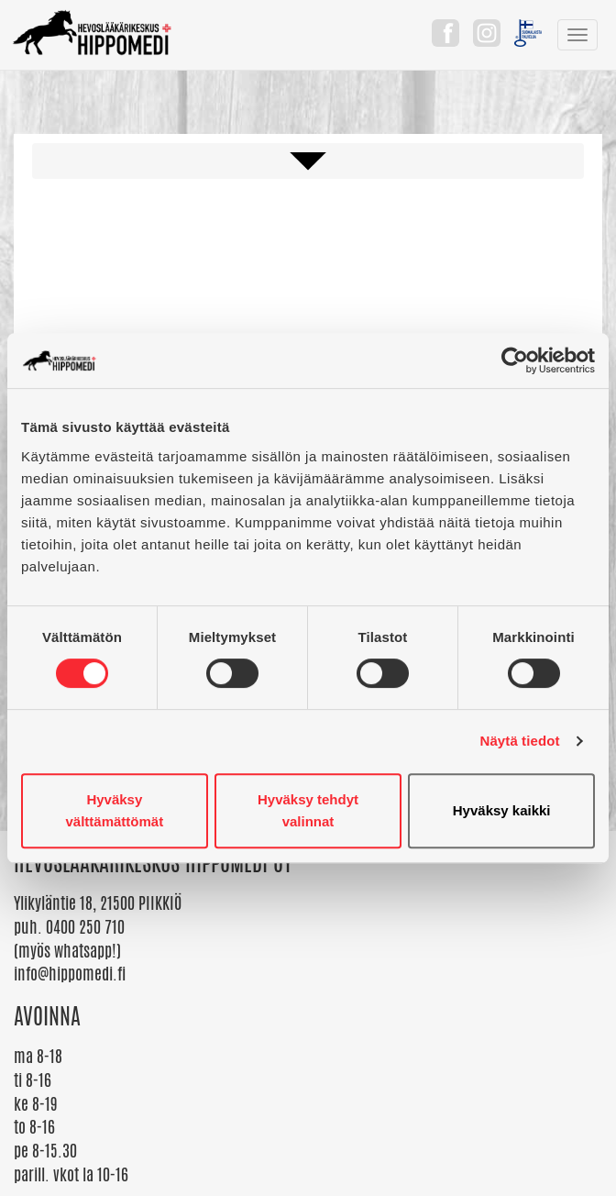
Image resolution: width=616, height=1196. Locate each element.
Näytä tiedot (520, 740)
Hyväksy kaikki (502, 810)
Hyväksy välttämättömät (114, 810)
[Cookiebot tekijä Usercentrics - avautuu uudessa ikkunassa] (514, 360)
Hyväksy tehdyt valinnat (308, 810)
